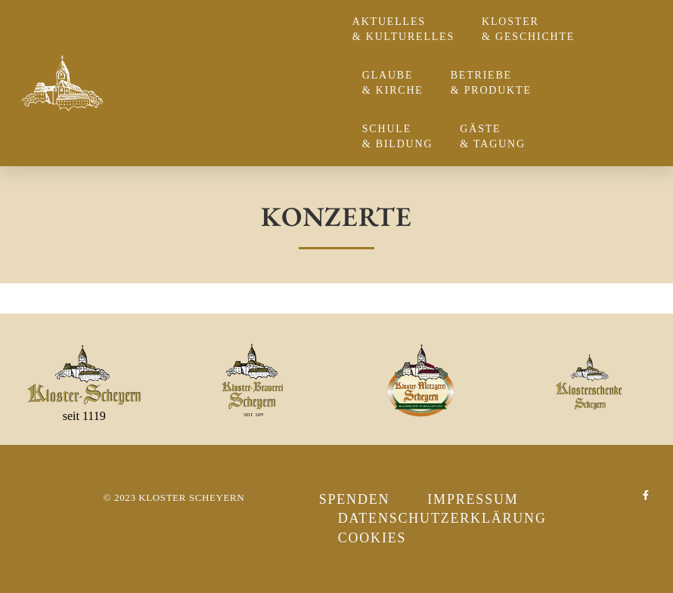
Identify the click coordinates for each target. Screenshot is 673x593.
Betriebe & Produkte (495, 82)
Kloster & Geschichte (532, 29)
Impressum (472, 499)
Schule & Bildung (401, 136)
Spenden (354, 499)
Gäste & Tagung (496, 136)
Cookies (372, 537)
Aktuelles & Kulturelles (407, 29)
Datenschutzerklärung (442, 518)
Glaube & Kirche (396, 82)
